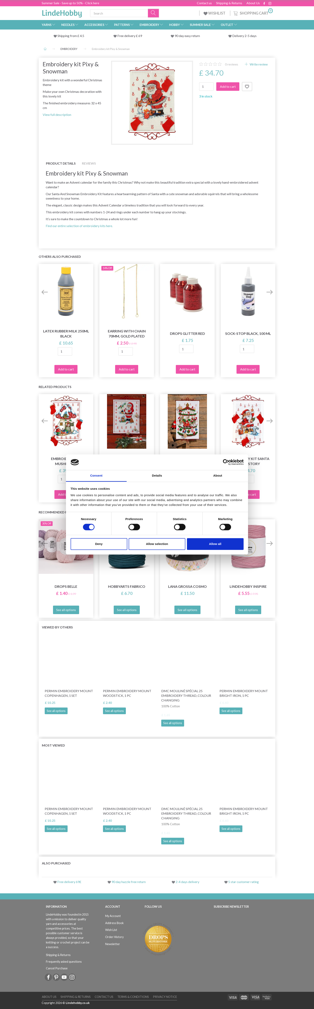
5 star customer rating (243, 882)
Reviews (89, 163)
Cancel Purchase (57, 968)
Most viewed (53, 745)
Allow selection (157, 544)
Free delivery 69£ (69, 882)
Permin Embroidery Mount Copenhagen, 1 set (69, 693)
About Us (253, 3)
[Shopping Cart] (252, 12)
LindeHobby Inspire (248, 586)
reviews (231, 64)
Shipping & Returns (229, 3)
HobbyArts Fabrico (126, 586)
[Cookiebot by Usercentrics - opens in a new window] (226, 462)
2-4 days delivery (187, 882)
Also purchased (56, 863)
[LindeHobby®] (62, 12)
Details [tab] (157, 475)
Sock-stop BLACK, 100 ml (248, 333)
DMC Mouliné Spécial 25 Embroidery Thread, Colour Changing (186, 695)
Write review (258, 64)
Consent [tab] (96, 475)
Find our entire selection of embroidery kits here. (79, 226)
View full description (57, 114)
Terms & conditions (133, 996)
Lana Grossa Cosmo (187, 586)
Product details (61, 163)
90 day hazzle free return (128, 882)
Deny (99, 544)
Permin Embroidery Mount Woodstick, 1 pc (127, 693)
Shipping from (67, 36)
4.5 (81, 36)
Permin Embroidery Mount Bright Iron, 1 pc (244, 693)
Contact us (204, 3)
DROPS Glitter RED (187, 333)
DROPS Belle (66, 586)
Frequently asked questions (64, 961)
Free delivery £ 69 (129, 36)
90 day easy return (187, 36)
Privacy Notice (165, 996)
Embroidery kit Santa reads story (248, 461)
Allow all (215, 544)
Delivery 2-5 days (244, 36)
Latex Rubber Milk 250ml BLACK (66, 333)
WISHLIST (215, 13)
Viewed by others (57, 627)
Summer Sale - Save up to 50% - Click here (70, 3)
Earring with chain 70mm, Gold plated (127, 333)
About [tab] (217, 475)
